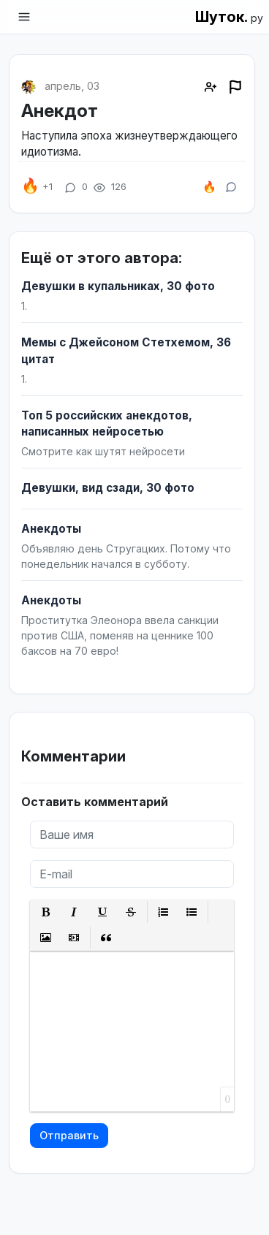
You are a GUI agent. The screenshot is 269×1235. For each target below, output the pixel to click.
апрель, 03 (72, 86)
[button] (45, 912)
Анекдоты (51, 529)
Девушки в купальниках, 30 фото (118, 286)
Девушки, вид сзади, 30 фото (107, 488)
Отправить (69, 1135)
